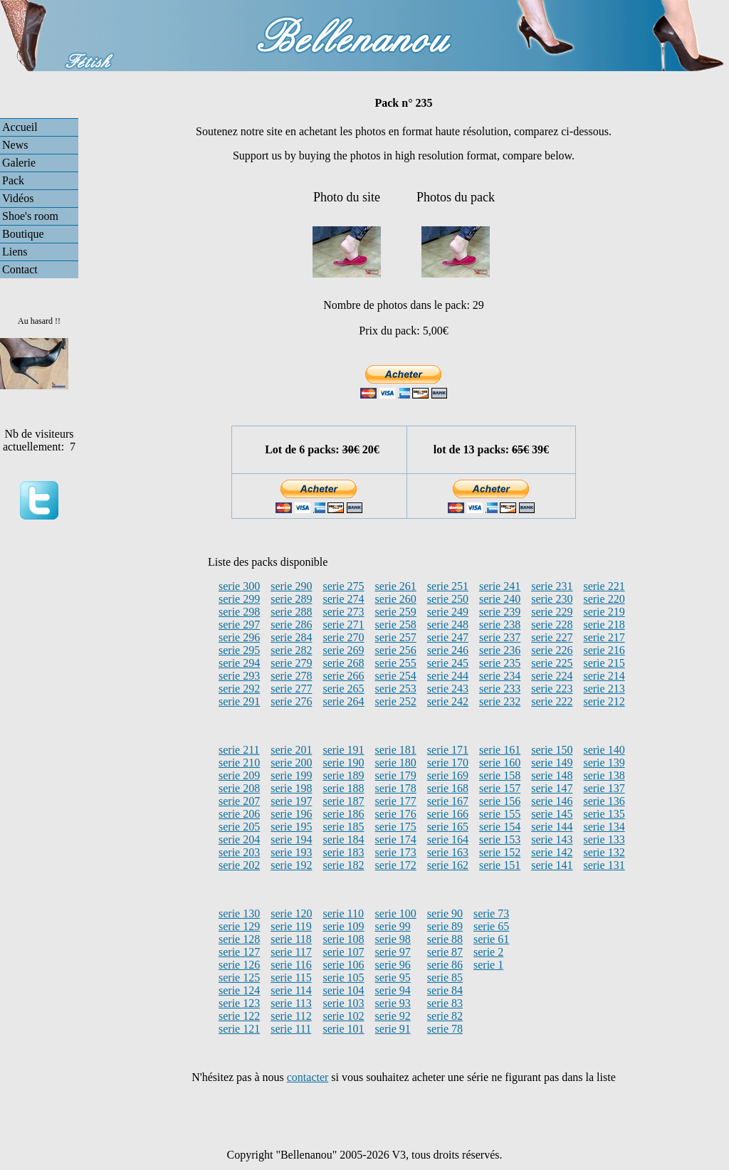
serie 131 (603, 865)
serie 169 (447, 775)
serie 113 (291, 1003)
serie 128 (239, 939)
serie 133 (603, 839)
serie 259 (395, 612)
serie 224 (551, 676)
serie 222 (551, 701)
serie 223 (551, 688)
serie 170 (447, 763)
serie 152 (499, 852)
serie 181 (395, 750)
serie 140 (603, 750)
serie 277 (291, 688)
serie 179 (395, 775)
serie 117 (291, 952)
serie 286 (291, 624)
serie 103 (343, 1003)
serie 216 (603, 650)
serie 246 (447, 650)
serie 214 (603, 676)
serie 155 (499, 814)
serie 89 (445, 926)
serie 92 (393, 1016)
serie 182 (343, 865)
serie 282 (291, 650)
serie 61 (491, 939)
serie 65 (491, 926)
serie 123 (239, 1003)
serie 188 (343, 788)
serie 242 (447, 701)
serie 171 (447, 750)
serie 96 (393, 965)
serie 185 (343, 827)
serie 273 (343, 612)
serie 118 (291, 939)
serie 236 (499, 650)
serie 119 (291, 926)
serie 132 (603, 852)
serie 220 (603, 599)
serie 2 (488, 952)
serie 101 (343, 1029)
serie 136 (603, 801)
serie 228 (551, 624)
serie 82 (445, 1016)
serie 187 (343, 801)
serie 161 (499, 750)
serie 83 (445, 1003)
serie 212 (603, 701)
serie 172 (395, 865)
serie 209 (239, 775)
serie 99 (393, 926)
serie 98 (393, 939)
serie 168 (447, 788)
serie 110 (343, 913)
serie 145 (551, 814)
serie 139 (603, 763)
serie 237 (499, 637)
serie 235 (499, 663)
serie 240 (499, 599)
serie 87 (445, 952)
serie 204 (239, 839)
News (15, 145)
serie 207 (239, 801)
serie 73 (491, 913)
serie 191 (343, 750)
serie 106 (343, 965)
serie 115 (291, 977)
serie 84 (445, 990)
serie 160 (499, 763)
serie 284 (291, 637)
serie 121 (239, 1029)
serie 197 (291, 801)
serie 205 (239, 827)
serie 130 (239, 913)
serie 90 (445, 913)
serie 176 (395, 814)
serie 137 (603, 788)
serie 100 (395, 913)
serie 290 (291, 586)
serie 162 (447, 865)
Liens (15, 252)
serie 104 (343, 990)
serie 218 (603, 624)
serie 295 (239, 650)
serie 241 (499, 586)
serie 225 (551, 663)
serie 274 (343, 599)
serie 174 (395, 839)
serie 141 (551, 865)
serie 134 (603, 827)
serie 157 (499, 788)
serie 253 (395, 688)
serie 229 (551, 612)
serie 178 (395, 788)
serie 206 (239, 814)
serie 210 (239, 763)
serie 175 (395, 827)
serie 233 (499, 688)
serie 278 (291, 676)
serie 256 (395, 650)
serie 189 (343, 775)
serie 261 (395, 586)
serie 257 (395, 637)
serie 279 (291, 663)
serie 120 (291, 913)
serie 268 (343, 663)
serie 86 (445, 965)
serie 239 (499, 612)
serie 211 (239, 750)
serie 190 (343, 763)
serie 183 (343, 852)
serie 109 (343, 926)
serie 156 (499, 801)
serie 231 (551, 586)
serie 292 (239, 688)
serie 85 (445, 977)
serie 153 (499, 839)
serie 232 (499, 701)
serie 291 (239, 701)
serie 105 (343, 977)
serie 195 (291, 827)
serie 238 (499, 624)
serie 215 (603, 663)
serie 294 (239, 663)
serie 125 (239, 977)
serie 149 (551, 763)
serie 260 (395, 599)
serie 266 (343, 676)
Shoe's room (30, 216)
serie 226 (551, 650)
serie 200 (291, 763)
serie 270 (343, 637)
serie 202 (239, 865)
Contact (20, 269)
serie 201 (291, 750)
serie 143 (551, 839)
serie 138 (603, 775)
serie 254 (395, 676)
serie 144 (551, 827)
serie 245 (447, 663)
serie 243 (447, 688)
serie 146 (551, 801)
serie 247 (447, 637)
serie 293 (239, 676)
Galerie (19, 163)
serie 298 (239, 612)
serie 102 (343, 1016)
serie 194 (291, 839)
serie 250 (447, 599)
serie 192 (291, 865)
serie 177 (395, 801)
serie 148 (551, 775)
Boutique (23, 234)
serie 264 (343, 701)
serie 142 (551, 852)
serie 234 (499, 676)
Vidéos (17, 198)
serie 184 (343, 839)
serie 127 (239, 952)
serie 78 (445, 1029)
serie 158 (499, 775)
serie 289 (291, 599)
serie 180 (395, 763)
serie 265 (343, 688)
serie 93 (393, 1003)
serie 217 (603, 637)
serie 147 (551, 788)
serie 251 (447, 586)
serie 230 (551, 599)
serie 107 (343, 952)
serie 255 (395, 663)
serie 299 (239, 599)
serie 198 (291, 788)
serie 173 (395, 852)
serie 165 (447, 827)
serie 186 (343, 814)
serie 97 (393, 952)
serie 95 (393, 977)
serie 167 (447, 801)
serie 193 (291, 852)
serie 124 (239, 990)
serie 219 (603, 612)
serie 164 (447, 839)
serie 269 (343, 650)
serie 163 (447, 852)
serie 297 (239, 624)
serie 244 (447, 676)
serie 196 (291, 814)
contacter (308, 1077)
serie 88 (445, 939)
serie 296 (239, 637)
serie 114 (291, 990)
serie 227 (551, 637)
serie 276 (291, 701)
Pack (13, 180)
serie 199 (291, 775)
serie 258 (395, 624)
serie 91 (393, 1029)
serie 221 (603, 586)
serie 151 (499, 865)
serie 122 (239, 1016)
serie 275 (343, 586)
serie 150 (551, 750)
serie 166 (447, 814)
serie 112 (291, 1016)
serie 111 (291, 1029)
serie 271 (343, 624)
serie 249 (447, 612)
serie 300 (239, 586)
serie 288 (291, 612)
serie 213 (603, 688)
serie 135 (603, 814)
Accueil (20, 127)
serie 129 (239, 926)
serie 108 (343, 939)
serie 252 (395, 701)
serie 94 (393, 990)
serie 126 (239, 965)
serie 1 (488, 965)
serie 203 (239, 852)
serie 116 (291, 965)
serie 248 (447, 624)
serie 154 (499, 827)
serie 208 (239, 788)
